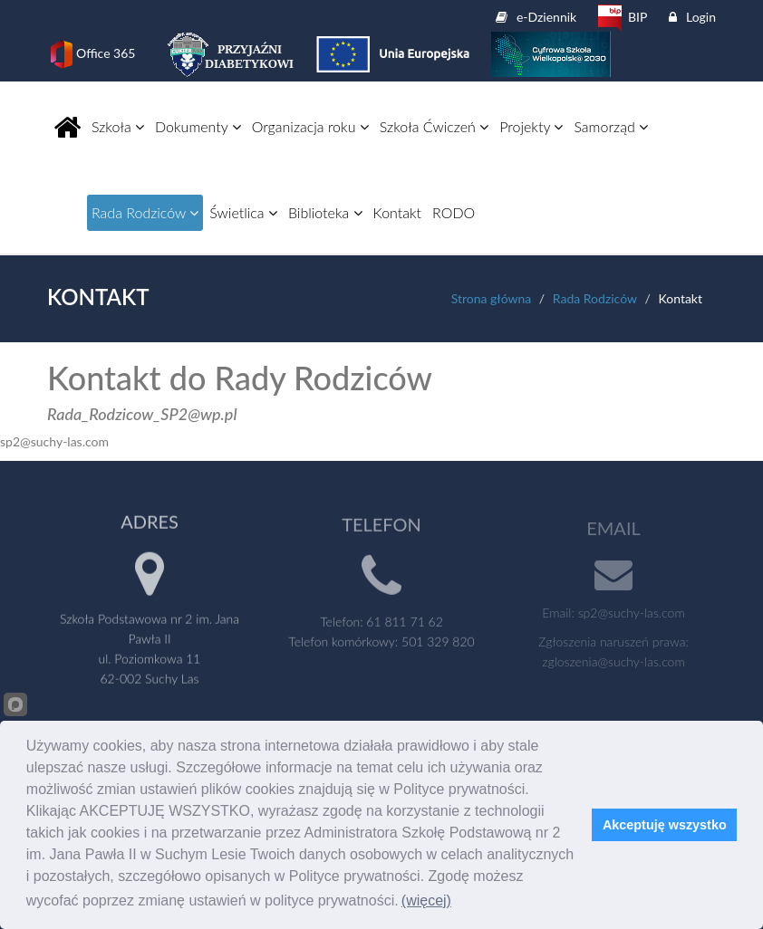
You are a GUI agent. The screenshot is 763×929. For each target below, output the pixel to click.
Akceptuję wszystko (665, 825)
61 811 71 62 (404, 625)
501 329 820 (438, 645)
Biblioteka (325, 212)
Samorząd (611, 126)
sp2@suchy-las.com (631, 616)
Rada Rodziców (145, 212)
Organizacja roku (310, 126)
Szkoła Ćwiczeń (434, 126)
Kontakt (397, 212)
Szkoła (118, 126)
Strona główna (491, 298)
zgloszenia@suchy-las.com (613, 665)
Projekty (531, 126)
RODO (453, 212)
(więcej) (426, 900)
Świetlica (243, 212)
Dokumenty (198, 126)
